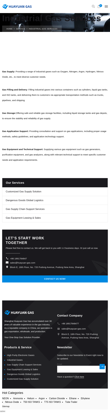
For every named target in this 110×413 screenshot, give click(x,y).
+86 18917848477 (70, 323)
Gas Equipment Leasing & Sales (23, 217)
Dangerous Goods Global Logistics (24, 200)
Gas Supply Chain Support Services (25, 209)
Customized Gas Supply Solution (23, 191)
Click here (79, 376)
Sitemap (5, 406)
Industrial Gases (14, 360)
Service (20, 29)
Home (9, 29)
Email (59, 364)
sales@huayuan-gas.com (22, 262)
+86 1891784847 (18, 258)
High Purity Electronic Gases (20, 355)
